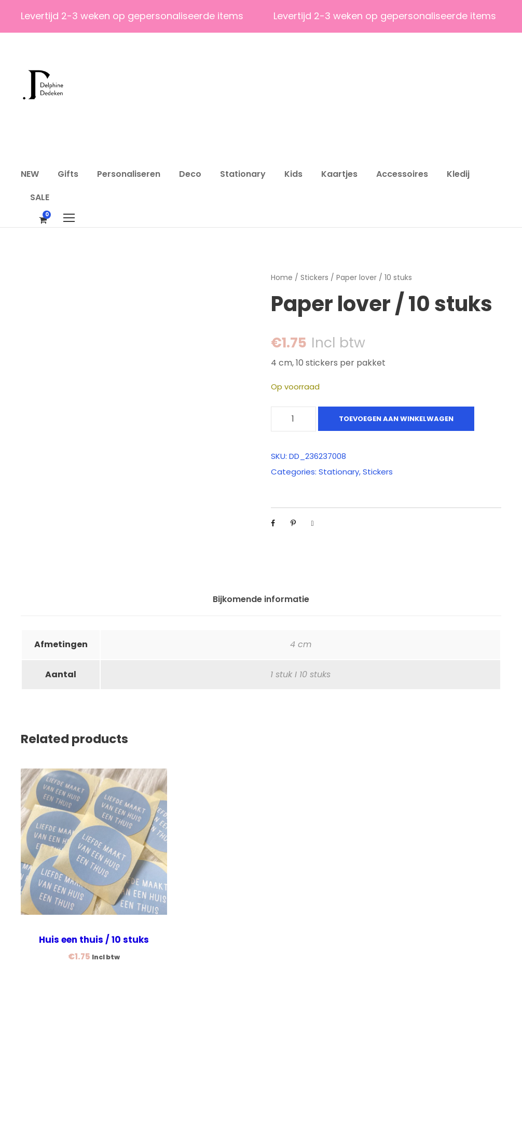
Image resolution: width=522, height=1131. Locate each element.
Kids (293, 174)
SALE (39, 197)
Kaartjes (339, 174)
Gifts (68, 174)
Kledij (458, 174)
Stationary (243, 174)
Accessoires (402, 174)
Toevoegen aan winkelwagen (396, 419)
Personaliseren (128, 174)
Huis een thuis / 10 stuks (94, 1055)
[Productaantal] (293, 419)
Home (282, 277)
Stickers (314, 277)
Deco (190, 174)
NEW (30, 174)
